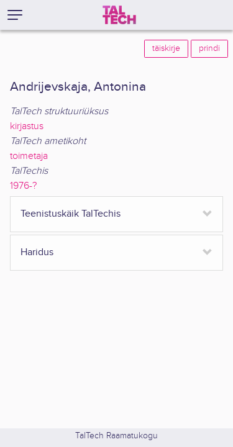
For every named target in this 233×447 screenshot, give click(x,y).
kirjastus (26, 126)
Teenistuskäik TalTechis (71, 214)
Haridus (37, 252)
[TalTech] (119, 15)
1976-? (23, 186)
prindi (209, 48)
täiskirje (166, 48)
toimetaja (29, 156)
